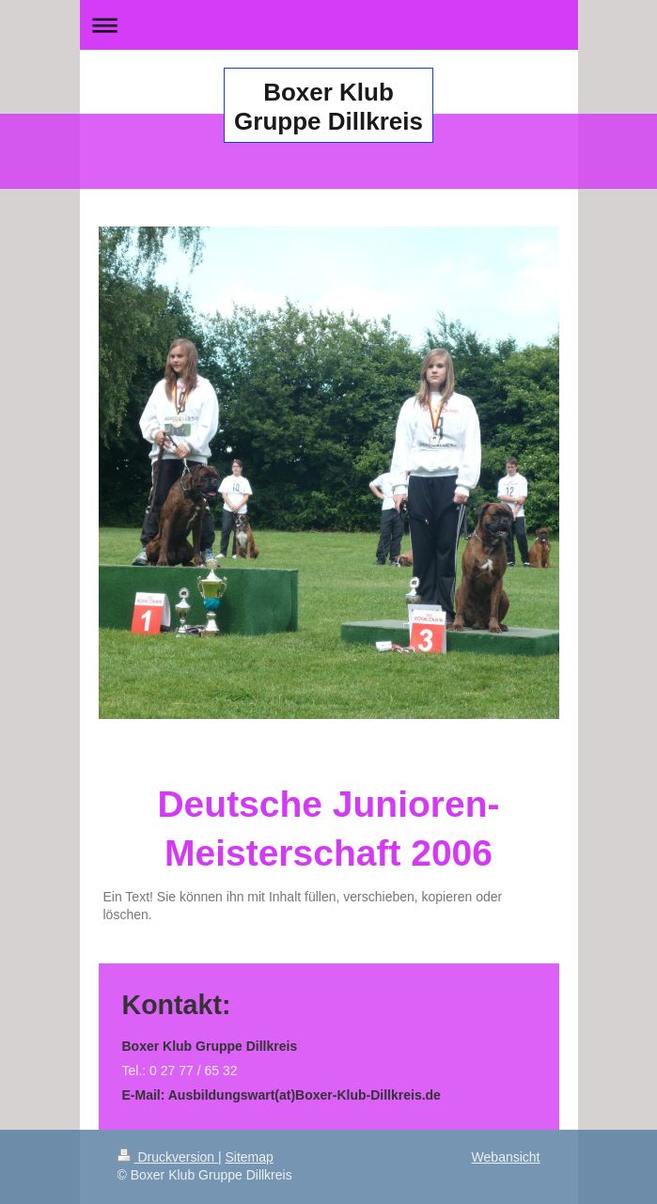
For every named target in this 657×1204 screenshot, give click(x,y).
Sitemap (250, 1157)
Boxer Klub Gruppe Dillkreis (328, 106)
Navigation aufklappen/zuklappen (329, 25)
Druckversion (167, 1157)
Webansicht (506, 1157)
